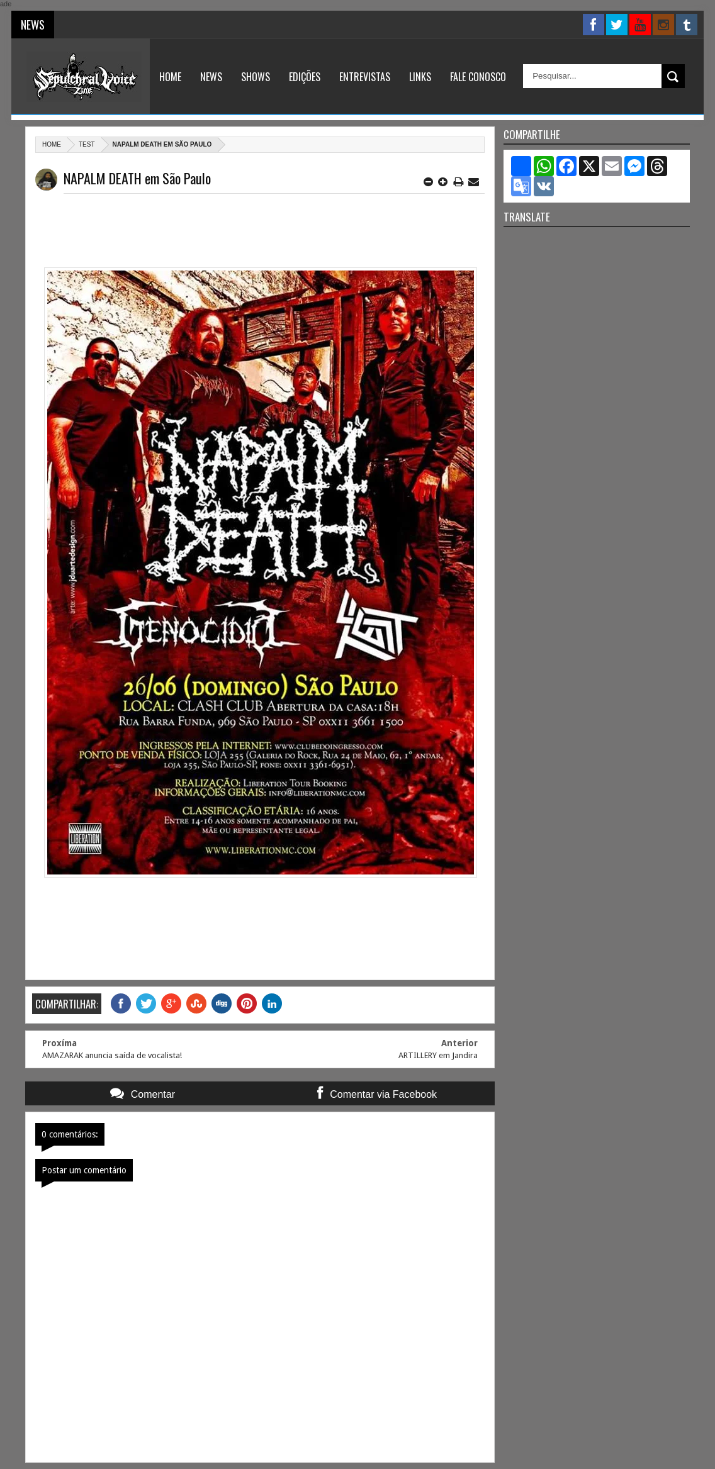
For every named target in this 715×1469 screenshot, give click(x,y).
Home (170, 76)
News (211, 76)
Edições (304, 76)
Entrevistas (364, 76)
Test (87, 144)
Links (420, 76)
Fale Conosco (478, 76)
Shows (255, 76)
